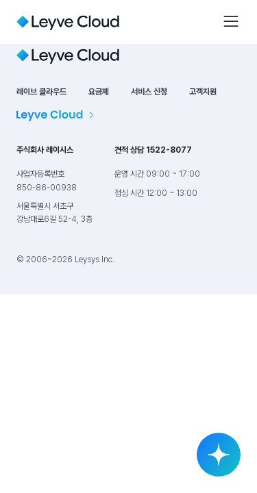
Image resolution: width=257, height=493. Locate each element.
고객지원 (203, 92)
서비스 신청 (149, 92)
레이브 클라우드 (41, 92)
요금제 (98, 92)
